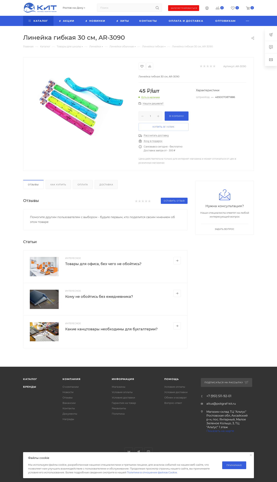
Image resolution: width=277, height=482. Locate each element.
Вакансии (69, 402)
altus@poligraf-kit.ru (221, 403)
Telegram (138, 452)
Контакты (69, 408)
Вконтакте (129, 452)
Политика (118, 413)
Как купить (58, 184)
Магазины (118, 386)
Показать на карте (220, 431)
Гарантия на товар (124, 402)
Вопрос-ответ (173, 402)
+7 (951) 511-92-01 (218, 396)
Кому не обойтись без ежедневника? (99, 297)
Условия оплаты (122, 392)
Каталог (30, 379)
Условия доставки (123, 397)
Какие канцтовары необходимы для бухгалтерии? (111, 329)
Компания (71, 379)
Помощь (171, 379)
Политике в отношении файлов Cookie (152, 472)
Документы (70, 413)
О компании (71, 386)
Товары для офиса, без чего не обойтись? (103, 264)
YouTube (148, 452)
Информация (123, 379)
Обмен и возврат (175, 397)
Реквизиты (119, 408)
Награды (68, 419)
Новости (68, 392)
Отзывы (33, 184)
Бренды (29, 386)
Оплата (83, 184)
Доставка (106, 184)
